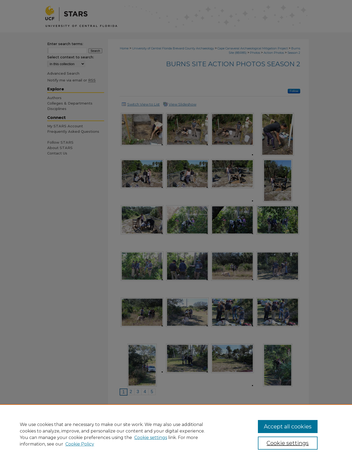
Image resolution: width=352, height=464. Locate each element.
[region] (176, 434)
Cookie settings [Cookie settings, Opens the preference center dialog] (288, 443)
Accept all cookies (288, 426)
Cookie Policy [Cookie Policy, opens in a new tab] (79, 444)
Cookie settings (150, 437)
